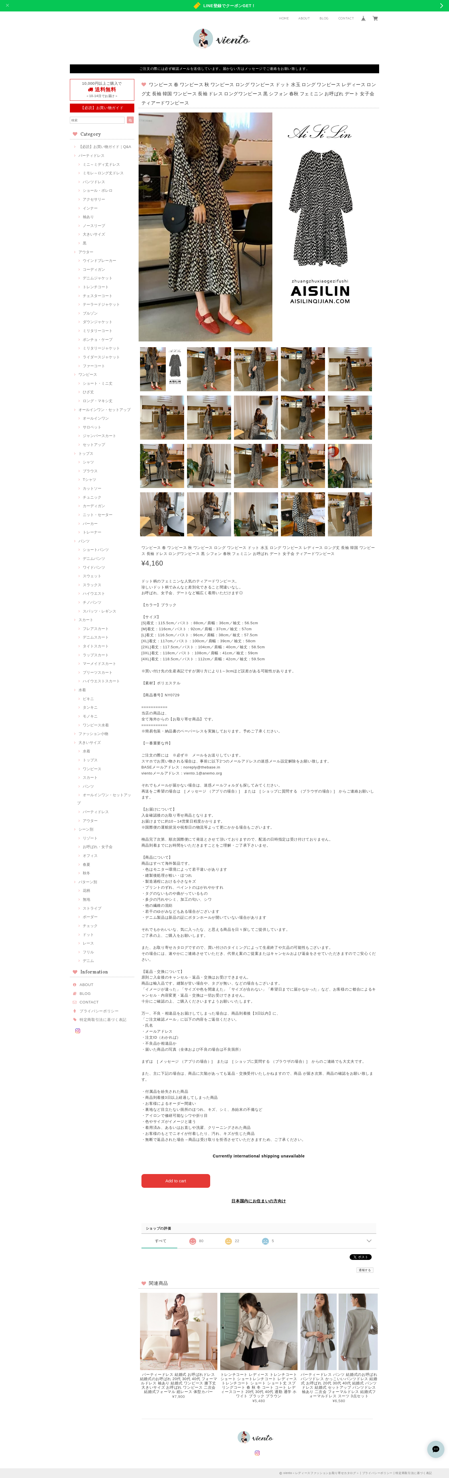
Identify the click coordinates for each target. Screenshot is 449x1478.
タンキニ (90, 707)
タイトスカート (96, 646)
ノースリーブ (94, 226)
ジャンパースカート (99, 436)
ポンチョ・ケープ (98, 339)
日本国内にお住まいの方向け (258, 1200)
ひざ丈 (88, 392)
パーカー (90, 523)
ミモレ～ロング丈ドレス (103, 173)
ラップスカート (96, 655)
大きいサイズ (94, 234)
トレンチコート (96, 287)
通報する (365, 1270)
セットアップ (94, 444)
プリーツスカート (98, 672)
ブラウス (90, 471)
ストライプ (92, 908)
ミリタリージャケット (101, 348)
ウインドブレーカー (99, 260)
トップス (85, 453)
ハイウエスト (94, 593)
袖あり (88, 217)
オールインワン (96, 418)
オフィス (90, 855)
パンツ (84, 541)
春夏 (86, 864)
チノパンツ (92, 602)
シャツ (88, 462)
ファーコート (94, 366)
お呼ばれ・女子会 (98, 847)
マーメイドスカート (99, 663)
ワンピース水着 (96, 725)
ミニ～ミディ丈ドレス (101, 164)
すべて (161, 1240)
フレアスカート (96, 629)
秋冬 (86, 873)
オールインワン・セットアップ (104, 410)
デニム (88, 961)
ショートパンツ (96, 550)
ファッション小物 (93, 734)
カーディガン (94, 506)
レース (88, 943)
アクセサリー (94, 199)
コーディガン (94, 269)
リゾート (90, 838)
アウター (85, 252)
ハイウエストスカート (101, 681)
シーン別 (85, 829)
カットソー (92, 488)
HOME (284, 18)
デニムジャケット (98, 278)
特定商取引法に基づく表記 (103, 1019)
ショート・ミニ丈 (98, 383)
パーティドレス (91, 155)
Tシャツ (89, 479)
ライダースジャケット (101, 357)
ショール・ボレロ (98, 190)
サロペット (92, 427)
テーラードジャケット (101, 304)
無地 (86, 899)
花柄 (86, 890)
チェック (90, 926)
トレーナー (92, 532)
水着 (82, 690)
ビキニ (88, 699)
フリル (88, 952)
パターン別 (87, 882)
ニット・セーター (98, 515)
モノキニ (90, 716)
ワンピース (87, 374)
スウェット (92, 576)
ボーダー (90, 917)
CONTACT (346, 18)
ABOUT (304, 18)
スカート (85, 620)
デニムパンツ (94, 558)
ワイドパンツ (94, 567)
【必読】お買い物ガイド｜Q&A (104, 147)
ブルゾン (90, 313)
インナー (90, 208)
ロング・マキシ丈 (98, 401)
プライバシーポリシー (99, 1011)
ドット (88, 934)
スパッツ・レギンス (99, 611)
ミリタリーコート (98, 331)
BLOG (324, 18)
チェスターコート (98, 296)
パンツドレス (94, 182)
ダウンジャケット (98, 322)
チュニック (92, 497)
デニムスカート (96, 637)
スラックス (92, 585)
